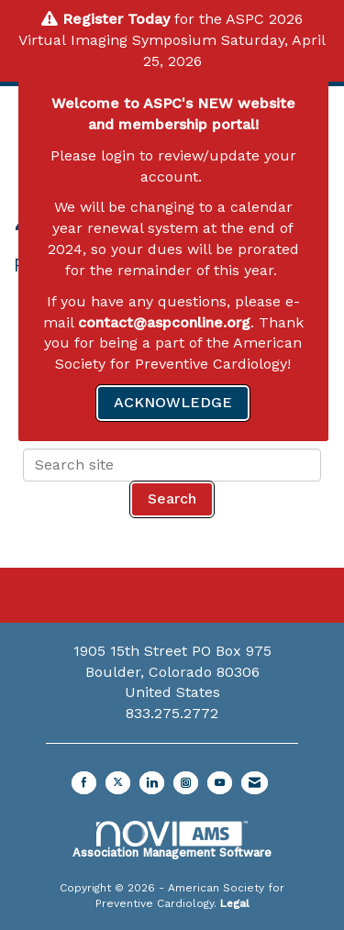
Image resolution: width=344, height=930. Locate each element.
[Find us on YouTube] (219, 782)
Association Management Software (172, 840)
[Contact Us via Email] (254, 782)
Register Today (116, 19)
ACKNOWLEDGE (173, 402)
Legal (235, 903)
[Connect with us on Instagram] (185, 782)
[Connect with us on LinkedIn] (151, 782)
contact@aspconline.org (164, 322)
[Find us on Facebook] (84, 782)
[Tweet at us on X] (117, 782)
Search (172, 498)
